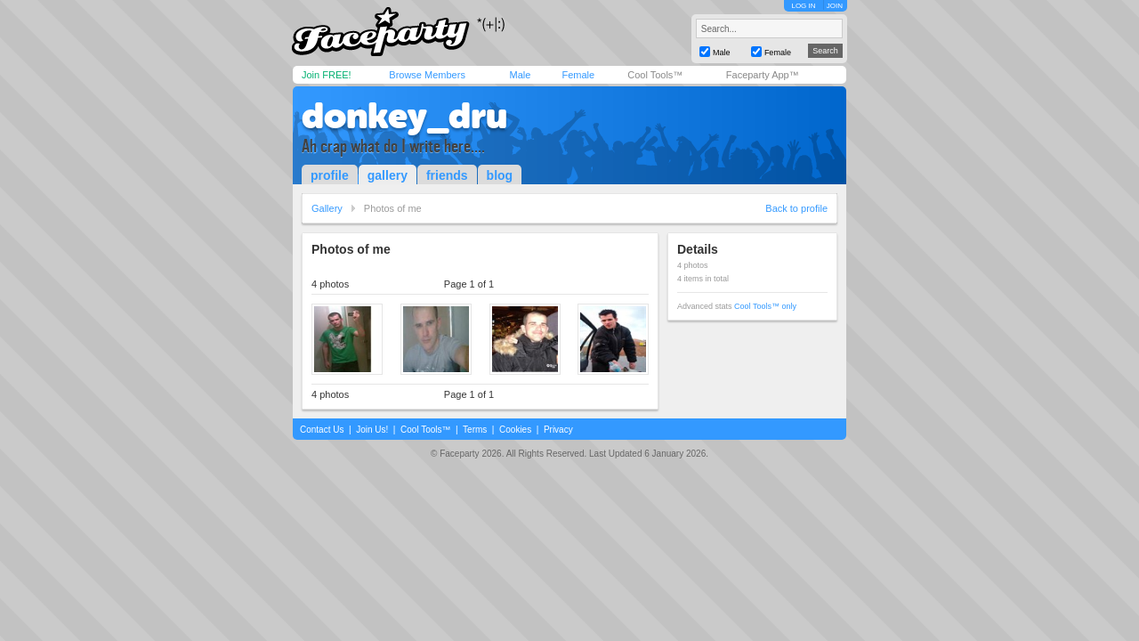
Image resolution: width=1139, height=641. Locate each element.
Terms (475, 429)
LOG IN (803, 6)
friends (447, 175)
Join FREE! (326, 74)
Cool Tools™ (655, 74)
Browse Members (427, 74)
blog (500, 175)
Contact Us (321, 429)
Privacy (558, 429)
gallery (388, 175)
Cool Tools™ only (765, 306)
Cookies (515, 429)
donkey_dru (404, 115)
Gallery (327, 208)
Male (519, 74)
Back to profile (796, 208)
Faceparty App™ (762, 74)
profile (330, 175)
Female (577, 74)
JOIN (835, 6)
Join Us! (372, 429)
